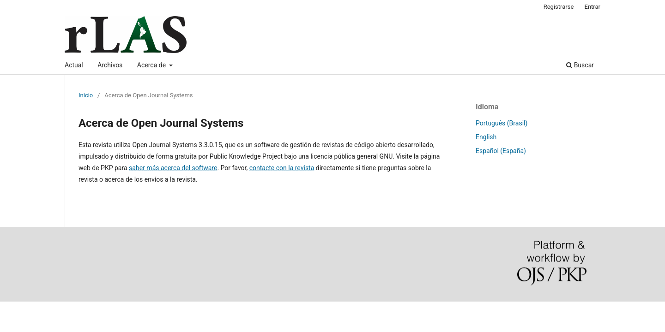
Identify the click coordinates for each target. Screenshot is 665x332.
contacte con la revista (281, 168)
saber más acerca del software (173, 168)
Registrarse (559, 6)
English (486, 137)
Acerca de (152, 65)
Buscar (580, 65)
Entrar (593, 6)
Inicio (86, 95)
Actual (74, 65)
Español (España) (501, 150)
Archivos (109, 65)
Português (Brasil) (501, 123)
